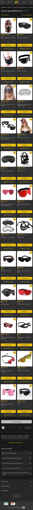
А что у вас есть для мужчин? (16, 468)
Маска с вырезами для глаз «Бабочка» (8, 338)
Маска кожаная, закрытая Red (23, 205)
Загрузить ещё (16, 421)
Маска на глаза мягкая (23, 37)
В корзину (8, 45)
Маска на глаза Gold (6, 270)
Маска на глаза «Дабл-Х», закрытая (7, 371)
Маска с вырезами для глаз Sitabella (8, 105)
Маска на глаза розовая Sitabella (7, 404)
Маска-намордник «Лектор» (8, 71)
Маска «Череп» (21, 171)
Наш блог (16, 496)
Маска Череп (20, 237)
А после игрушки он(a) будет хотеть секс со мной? (16, 473)
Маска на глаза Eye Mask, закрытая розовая (7, 205)
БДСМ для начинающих (16, 453)
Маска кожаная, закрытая (23, 304)
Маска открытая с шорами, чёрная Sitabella (8, 138)
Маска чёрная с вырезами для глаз (24, 338)
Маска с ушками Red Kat (23, 137)
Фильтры (6, 15)
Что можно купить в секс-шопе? (16, 458)
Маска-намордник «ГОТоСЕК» (8, 37)
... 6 (20, 427)
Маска (18, 404)
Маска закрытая (5, 304)
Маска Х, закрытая (21, 71)
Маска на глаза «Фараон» (23, 370)
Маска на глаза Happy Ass (7, 171)
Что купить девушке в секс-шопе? (16, 463)
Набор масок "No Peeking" (7, 237)
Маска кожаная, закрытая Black (23, 271)
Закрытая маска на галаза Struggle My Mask (23, 105)
